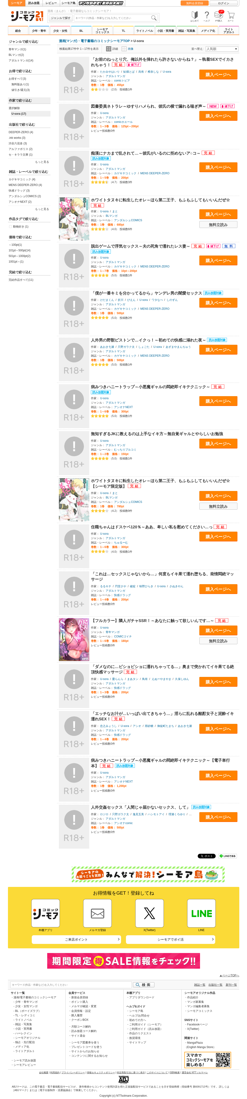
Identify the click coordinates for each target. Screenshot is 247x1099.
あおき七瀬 (107, 347)
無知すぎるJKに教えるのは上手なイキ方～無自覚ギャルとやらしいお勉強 (157, 434)
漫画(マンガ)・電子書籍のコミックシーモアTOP (94, 41)
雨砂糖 (149, 726)
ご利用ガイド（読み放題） (146, 1029)
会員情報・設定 (81, 1011)
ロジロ (104, 814)
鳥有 (145, 679)
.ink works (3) (17, 137)
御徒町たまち (165, 726)
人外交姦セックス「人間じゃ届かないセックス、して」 (141, 807)
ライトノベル (144, 30)
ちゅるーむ (121, 542)
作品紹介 (192, 997)
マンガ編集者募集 (198, 1006)
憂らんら (117, 679)
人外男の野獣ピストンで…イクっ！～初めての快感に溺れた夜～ (149, 340)
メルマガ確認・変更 (84, 1006)
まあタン (132, 679)
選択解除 (14, 108)
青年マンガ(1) (17, 49)
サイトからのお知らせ (85, 1051)
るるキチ (105, 586)
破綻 (133, 586)
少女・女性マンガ (26, 1006)
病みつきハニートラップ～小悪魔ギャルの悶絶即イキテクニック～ (151, 387)
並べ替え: (198, 48)
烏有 (141, 71)
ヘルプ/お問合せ (139, 1015)
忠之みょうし (108, 726)
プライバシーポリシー (73, 1072)
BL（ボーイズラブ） (28, 1011)
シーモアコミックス (102, 31)
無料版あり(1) (20, 84)
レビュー (51, 3)
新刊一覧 (231, 984)
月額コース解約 (81, 1026)
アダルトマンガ (115, 76)
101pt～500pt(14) (19, 250)
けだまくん (107, 300)
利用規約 (55, 1072)
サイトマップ (137, 1042)
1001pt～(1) (16, 261)
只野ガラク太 (126, 347)
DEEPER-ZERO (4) (21, 132)
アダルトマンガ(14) (21, 60)
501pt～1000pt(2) (19, 256)
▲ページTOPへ (229, 975)
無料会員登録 (194, 3)
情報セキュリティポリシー (101, 1072)
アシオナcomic (123, 823)
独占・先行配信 (25, 1042)
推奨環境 (134, 1038)
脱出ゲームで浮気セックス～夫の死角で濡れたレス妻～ (141, 246)
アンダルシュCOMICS (128, 220)
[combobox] (116, 17)
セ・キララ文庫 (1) (20, 154)
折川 (120, 300)
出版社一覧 (215, 984)
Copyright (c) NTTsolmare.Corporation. (123, 1095)
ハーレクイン (23, 1033)
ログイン (223, 3)
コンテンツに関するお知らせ (89, 1055)
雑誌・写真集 (186, 30)
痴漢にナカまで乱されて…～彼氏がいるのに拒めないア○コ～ (146, 153)
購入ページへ (218, 74)
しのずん (172, 300)
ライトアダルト (229, 31)
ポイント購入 (79, 1001)
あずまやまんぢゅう (178, 347)
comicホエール (123, 122)
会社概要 (43, 1072)
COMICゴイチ (123, 636)
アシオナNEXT (123, 407)
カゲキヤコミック (125, 173)
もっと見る (42, 162)
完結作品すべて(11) (21, 279)
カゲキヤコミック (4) (22, 179)
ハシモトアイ (156, 814)
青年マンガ (113, 632)
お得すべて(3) (17, 78)
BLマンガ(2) (16, 55)
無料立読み (218, 225)
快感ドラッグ (122, 595)
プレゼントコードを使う (86, 1047)
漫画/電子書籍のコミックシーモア (35, 997)
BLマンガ (112, 215)
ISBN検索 (175, 1072)
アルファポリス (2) (20, 149)
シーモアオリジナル (27, 1037)
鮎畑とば (129, 71)
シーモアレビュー (25, 1065)
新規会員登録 (79, 997)
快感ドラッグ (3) (19, 190)
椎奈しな (153, 71)
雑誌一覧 (199, 984)
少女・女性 (60, 30)
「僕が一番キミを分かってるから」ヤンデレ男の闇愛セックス (147, 293)
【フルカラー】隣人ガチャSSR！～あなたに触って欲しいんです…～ (153, 621)
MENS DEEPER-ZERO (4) (25, 185)
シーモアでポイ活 (171, 939)
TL (123, 30)
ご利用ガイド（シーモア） (146, 1024)
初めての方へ (137, 1020)
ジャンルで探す (61, 18)
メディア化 (208, 30)
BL (81, 30)
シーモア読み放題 (25, 1060)
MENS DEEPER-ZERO (154, 173)
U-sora (167, 71)
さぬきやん (176, 586)
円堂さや (120, 586)
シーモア (16, 3)
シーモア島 (68, 3)
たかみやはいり (110, 71)
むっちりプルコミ (125, 449)
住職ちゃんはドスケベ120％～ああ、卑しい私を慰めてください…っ (152, 527)
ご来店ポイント (76, 939)
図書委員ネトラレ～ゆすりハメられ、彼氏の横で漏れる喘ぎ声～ (149, 106)
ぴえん (131, 300)
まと (115, 211)
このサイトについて (157, 1072)
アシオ (137, 726)
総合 (18, 30)
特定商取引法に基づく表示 (131, 1072)
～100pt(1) (15, 244)
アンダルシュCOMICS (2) (25, 196)
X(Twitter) (193, 1029)
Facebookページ (197, 1024)
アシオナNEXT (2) (20, 201)
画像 (127, 48)
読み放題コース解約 (84, 1031)
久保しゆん (182, 679)
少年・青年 (39, 30)
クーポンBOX (79, 1019)
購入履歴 (76, 1015)
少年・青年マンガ (26, 1001)
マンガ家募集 (195, 1001)
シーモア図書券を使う (85, 1042)
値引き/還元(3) (20, 90)
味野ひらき (146, 586)
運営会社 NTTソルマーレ (195, 1072)
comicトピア (122, 80)
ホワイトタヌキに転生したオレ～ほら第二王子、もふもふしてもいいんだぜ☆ (160, 200)
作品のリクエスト (140, 1033)
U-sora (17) (18, 113)
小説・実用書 (165, 30)
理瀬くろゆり (176, 814)
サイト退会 (78, 1035)
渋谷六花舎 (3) (18, 143)
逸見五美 (138, 814)
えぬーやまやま (161, 679)
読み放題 (33, 3)
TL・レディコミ (25, 1015)
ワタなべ (157, 300)
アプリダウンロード (141, 997)
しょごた (144, 347)
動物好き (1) (21, 226)
